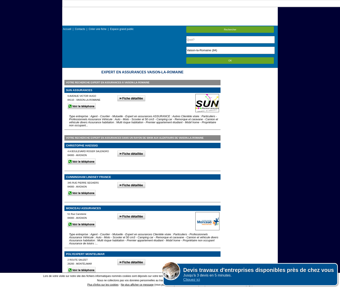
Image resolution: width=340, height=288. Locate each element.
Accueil (67, 29)
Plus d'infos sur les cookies (103, 284)
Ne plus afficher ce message (137, 284)
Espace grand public (122, 29)
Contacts (80, 29)
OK (230, 60)
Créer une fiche (97, 29)
